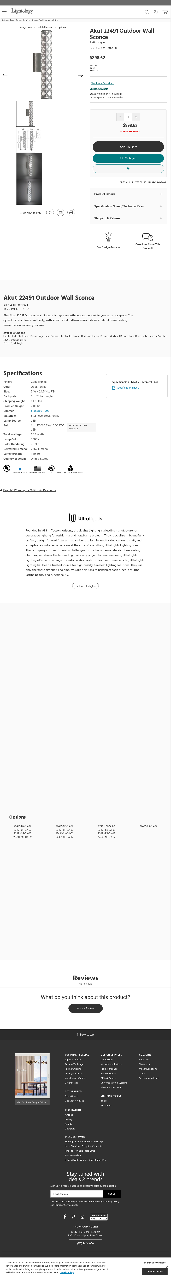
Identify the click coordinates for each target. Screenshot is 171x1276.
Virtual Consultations (111, 1065)
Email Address (61, 1195)
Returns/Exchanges (74, 1065)
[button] (4, 11)
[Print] (71, 216)
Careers (142, 1075)
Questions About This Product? (147, 246)
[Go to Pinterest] (50, 216)
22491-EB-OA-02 (106, 833)
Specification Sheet (127, 388)
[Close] (167, 1267)
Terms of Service (63, 1206)
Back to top (85, 1035)
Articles (69, 1116)
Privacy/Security (73, 1075)
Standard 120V (40, 411)
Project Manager (109, 1070)
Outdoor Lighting (23, 20)
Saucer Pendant (73, 1156)
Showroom (144, 1065)
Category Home (8, 20)
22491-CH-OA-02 (64, 833)
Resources (106, 1106)
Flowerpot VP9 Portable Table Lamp (84, 1143)
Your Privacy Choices (75, 1079)
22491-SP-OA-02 (22, 833)
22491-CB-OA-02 (64, 826)
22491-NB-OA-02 (106, 837)
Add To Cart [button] (128, 147)
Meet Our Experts (148, 1070)
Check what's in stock (102, 83)
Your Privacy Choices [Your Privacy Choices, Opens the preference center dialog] (155, 1262)
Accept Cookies (155, 1271)
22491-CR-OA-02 (22, 830)
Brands (68, 1125)
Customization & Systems (114, 1084)
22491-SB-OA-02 (106, 830)
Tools (104, 1102)
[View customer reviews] (99, 1217)
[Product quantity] (128, 117)
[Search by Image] (155, 12)
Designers (70, 1130)
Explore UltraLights (85, 586)
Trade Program (108, 1075)
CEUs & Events (108, 1079)
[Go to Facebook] (65, 1217)
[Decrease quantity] (120, 117)
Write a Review (85, 1009)
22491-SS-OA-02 (64, 837)
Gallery (68, 1120)
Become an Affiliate (149, 1079)
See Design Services (108, 247)
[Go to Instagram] (83, 1217)
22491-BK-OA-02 (22, 826)
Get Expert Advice (74, 1102)
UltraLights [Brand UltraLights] (99, 43)
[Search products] (147, 11)
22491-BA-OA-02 (148, 826)
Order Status (71, 1084)
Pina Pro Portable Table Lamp (80, 1152)
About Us (144, 1061)
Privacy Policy (112, 1203)
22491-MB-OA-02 (22, 837)
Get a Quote (71, 1097)
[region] (85, 1266)
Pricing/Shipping (73, 1070)
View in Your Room (111, 1088)
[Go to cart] (165, 11)
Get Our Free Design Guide (32, 1102)
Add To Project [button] (128, 158)
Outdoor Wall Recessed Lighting (45, 20)
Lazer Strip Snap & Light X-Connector (84, 1147)
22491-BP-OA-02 (64, 830)
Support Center (73, 1061)
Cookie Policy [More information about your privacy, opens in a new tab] (67, 1272)
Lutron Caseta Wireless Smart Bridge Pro (85, 1161)
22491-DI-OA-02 (106, 826)
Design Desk (107, 1061)
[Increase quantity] (136, 117)
